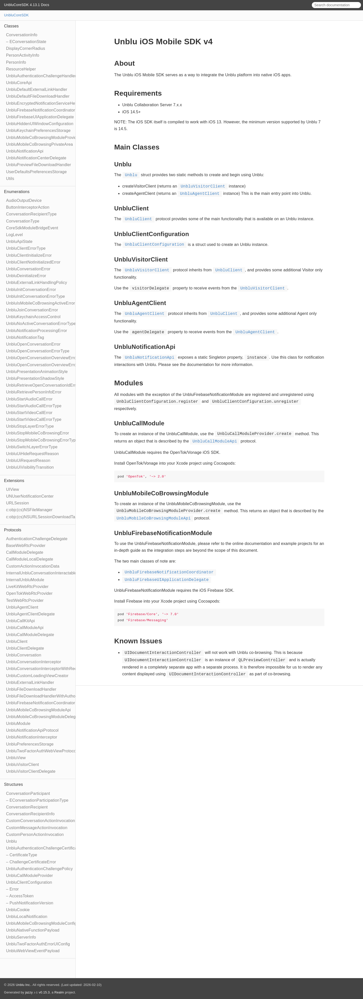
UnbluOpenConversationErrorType (37, 351)
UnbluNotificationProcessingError (36, 330)
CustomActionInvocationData (32, 566)
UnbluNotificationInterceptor (31, 737)
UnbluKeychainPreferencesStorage (38, 130)
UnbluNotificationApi (24, 151)
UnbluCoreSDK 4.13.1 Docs (26, 5)
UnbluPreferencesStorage (30, 744)
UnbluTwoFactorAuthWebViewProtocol (41, 751)
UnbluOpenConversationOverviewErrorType (46, 365)
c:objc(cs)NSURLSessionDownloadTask (42, 517)
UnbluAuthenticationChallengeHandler (41, 76)
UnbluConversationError (28, 269)
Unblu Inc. (23, 985)
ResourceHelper (21, 69)
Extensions (14, 480)
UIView (12, 489)
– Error (12, 889)
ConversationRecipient (27, 807)
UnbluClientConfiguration (29, 882)
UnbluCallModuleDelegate (30, 635)
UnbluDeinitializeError (26, 276)
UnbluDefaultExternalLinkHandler (36, 89)
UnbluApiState (19, 241)
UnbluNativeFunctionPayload (32, 930)
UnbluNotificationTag (25, 337)
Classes (11, 26)
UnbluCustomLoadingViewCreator (37, 676)
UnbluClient (16, 641)
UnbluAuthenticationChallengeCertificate (43, 848)
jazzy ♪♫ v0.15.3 (37, 992)
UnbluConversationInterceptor (33, 662)
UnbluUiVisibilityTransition (30, 467)
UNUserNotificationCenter (30, 496)
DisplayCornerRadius (25, 48)
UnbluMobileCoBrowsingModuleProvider (43, 137)
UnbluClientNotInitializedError (33, 262)
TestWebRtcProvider (25, 600)
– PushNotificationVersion (29, 903)
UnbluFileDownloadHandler (31, 689)
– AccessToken (20, 896)
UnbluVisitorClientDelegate (30, 771)
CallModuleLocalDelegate (29, 559)
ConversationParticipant (28, 793)
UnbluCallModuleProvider (29, 875)
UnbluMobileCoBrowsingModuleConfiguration (47, 923)
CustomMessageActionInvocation (36, 828)
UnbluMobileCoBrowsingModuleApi (38, 710)
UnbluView (16, 758)
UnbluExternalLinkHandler (30, 682)
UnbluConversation (23, 655)
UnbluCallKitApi (20, 621)
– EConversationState (26, 42)
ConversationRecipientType (31, 214)
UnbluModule (18, 723)
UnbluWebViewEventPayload (32, 951)
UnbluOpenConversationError (33, 344)
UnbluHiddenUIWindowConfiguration (39, 124)
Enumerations (16, 192)
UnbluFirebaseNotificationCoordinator (40, 110)
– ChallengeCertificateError (31, 862)
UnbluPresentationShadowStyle (35, 378)
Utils (10, 178)
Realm (59, 992)
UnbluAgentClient (22, 607)
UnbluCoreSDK (16, 15)
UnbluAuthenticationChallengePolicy (39, 869)
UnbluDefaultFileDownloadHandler (38, 96)
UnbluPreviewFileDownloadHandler (38, 165)
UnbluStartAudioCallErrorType (34, 406)
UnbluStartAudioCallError (29, 399)
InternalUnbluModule (25, 580)
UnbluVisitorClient (22, 764)
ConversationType (22, 221)
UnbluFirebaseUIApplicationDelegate (40, 117)
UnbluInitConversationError (31, 289)
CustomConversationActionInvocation (40, 821)
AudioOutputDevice (24, 200)
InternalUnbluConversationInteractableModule (48, 573)
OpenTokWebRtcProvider (29, 593)
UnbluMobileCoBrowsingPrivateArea (39, 144)
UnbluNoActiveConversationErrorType (41, 323)
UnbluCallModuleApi (25, 627)
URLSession (17, 503)
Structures (13, 784)
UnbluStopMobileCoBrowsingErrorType (42, 440)
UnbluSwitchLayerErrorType (31, 447)
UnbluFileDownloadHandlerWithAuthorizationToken (53, 696)
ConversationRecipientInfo (30, 814)
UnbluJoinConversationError (32, 310)
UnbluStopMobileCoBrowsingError (37, 433)
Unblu (11, 841)
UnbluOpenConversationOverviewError (42, 358)
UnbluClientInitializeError (29, 255)
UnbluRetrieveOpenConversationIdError (42, 385)
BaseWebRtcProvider (25, 545)
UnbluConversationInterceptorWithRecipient (46, 669)
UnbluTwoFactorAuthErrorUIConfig (38, 944)
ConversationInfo (21, 35)
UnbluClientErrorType (26, 248)
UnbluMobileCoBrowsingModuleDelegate (43, 717)
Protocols (12, 530)
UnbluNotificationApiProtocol (32, 730)
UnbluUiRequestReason (28, 460)
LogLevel (14, 235)
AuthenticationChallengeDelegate (37, 539)
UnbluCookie (18, 910)
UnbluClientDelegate (25, 648)
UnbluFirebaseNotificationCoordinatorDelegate (49, 703)
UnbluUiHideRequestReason (32, 454)
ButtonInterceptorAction (27, 207)
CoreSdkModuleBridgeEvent (32, 228)
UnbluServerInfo (21, 937)
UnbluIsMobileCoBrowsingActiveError (40, 303)
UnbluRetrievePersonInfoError (34, 392)
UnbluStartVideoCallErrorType (34, 419)
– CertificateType (21, 855)
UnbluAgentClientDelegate (30, 614)
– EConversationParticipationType (37, 800)
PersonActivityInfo (22, 55)
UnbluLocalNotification (26, 916)
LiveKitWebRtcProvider (27, 586)
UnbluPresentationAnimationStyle (37, 371)
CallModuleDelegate (24, 552)
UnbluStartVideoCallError (29, 413)
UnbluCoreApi (19, 83)
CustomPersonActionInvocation (35, 834)
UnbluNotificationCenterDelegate (36, 158)
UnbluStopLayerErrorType (30, 426)
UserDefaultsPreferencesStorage (36, 172)
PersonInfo (16, 62)
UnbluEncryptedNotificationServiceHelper (44, 103)
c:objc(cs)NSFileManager (29, 510)
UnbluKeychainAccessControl (33, 317)
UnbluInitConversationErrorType (35, 296)
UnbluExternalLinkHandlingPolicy (36, 282)
